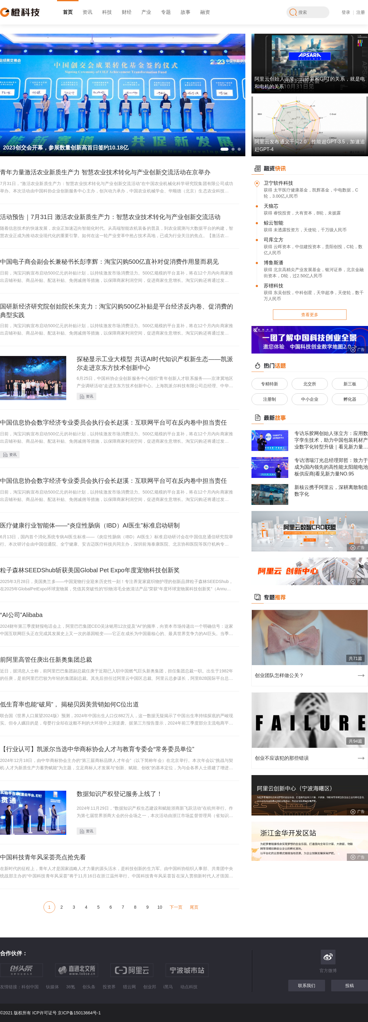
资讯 (87, 12)
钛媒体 (52, 986)
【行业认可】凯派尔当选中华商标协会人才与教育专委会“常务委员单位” (97, 749)
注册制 (269, 399)
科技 (107, 12)
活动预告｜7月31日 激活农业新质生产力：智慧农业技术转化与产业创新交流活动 (110, 217)
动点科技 (188, 986)
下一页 (176, 907)
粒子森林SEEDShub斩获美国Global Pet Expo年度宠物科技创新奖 (90, 570)
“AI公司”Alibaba (21, 614)
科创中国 (30, 986)
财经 (127, 12)
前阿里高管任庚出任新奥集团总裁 (46, 659)
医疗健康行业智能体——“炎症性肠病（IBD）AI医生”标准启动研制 (90, 525)
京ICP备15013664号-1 (79, 1012)
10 (159, 907)
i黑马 (168, 986)
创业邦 (149, 986)
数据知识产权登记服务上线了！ (120, 793)
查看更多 (309, 314)
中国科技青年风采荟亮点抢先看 (43, 857)
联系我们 (306, 985)
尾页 (194, 907)
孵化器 (349, 399)
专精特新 (269, 383)
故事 (185, 12)
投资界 (109, 986)
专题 (166, 12)
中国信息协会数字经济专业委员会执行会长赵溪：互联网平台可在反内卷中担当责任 (113, 422)
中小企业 (309, 399)
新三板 (349, 383)
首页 (68, 12)
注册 (360, 12)
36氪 (70, 986)
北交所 (309, 383)
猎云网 (129, 986)
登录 (346, 12)
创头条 (88, 986)
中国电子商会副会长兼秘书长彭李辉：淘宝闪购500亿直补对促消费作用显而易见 (109, 261)
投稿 (349, 985)
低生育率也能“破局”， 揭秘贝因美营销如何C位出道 (69, 704)
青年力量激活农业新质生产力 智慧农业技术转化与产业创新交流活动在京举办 (105, 172)
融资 (205, 12)
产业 (146, 12)
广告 (357, 350)
